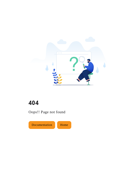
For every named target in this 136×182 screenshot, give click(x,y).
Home (64, 125)
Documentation (42, 125)
